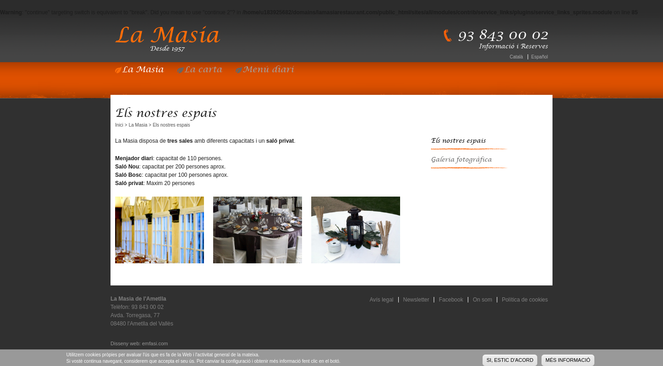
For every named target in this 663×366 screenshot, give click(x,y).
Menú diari (268, 70)
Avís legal (382, 299)
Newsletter (416, 299)
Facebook (451, 299)
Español (539, 56)
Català (516, 56)
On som (482, 299)
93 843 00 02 (503, 35)
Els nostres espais (458, 141)
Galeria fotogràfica (461, 159)
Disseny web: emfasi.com (139, 343)
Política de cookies (525, 299)
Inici (119, 125)
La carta (203, 70)
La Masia (142, 70)
